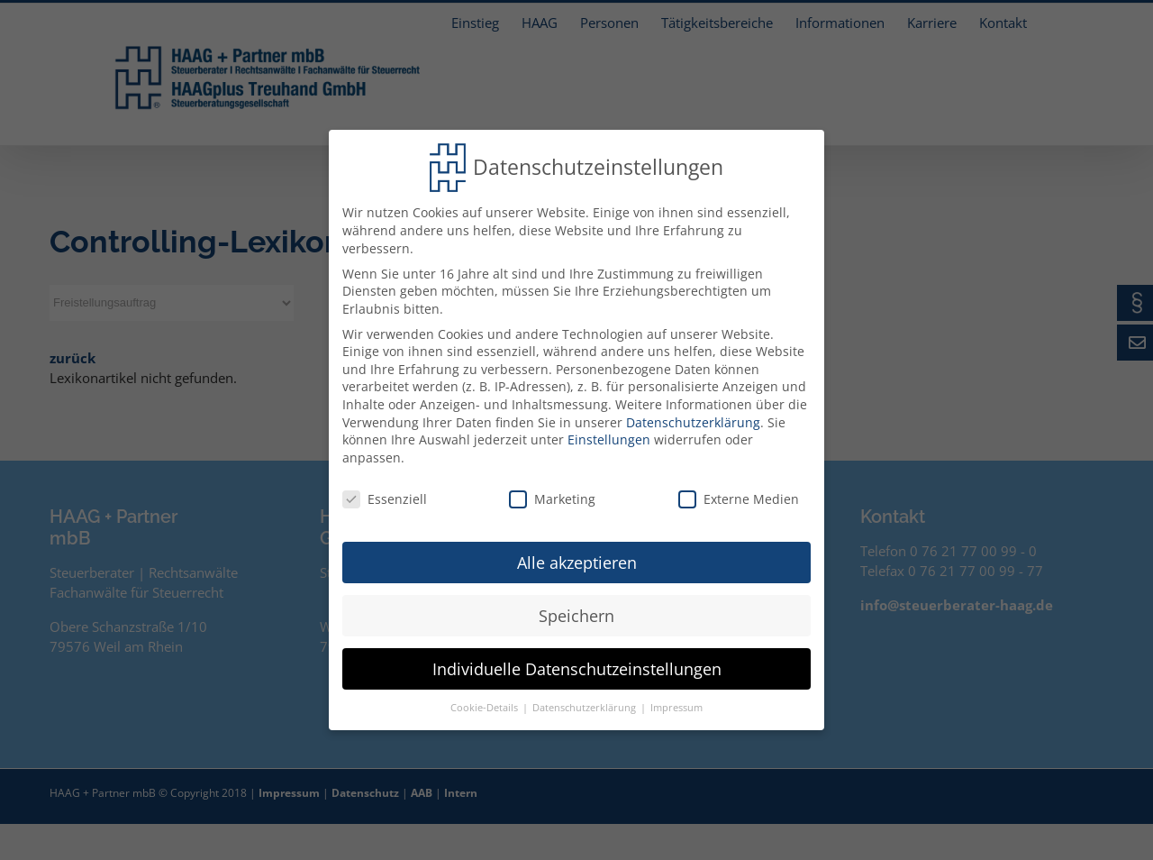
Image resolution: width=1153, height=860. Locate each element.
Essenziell (384, 492)
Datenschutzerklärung (693, 416)
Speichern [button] (576, 609)
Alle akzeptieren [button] (577, 556)
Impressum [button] (676, 701)
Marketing (552, 492)
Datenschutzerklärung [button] (585, 701)
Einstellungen (608, 433)
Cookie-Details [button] (485, 701)
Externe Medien (738, 492)
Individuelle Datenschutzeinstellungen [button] (577, 662)
